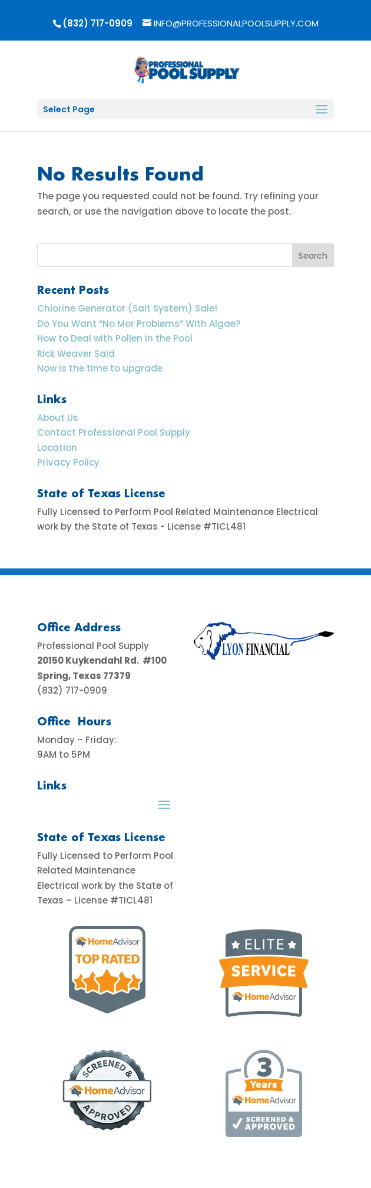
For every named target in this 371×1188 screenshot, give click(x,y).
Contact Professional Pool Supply (113, 432)
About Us (57, 417)
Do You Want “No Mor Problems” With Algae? (138, 323)
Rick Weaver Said (76, 353)
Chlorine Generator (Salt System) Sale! (127, 308)
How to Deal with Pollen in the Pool (115, 338)
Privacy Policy (68, 462)
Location (57, 447)
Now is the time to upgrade (100, 368)
